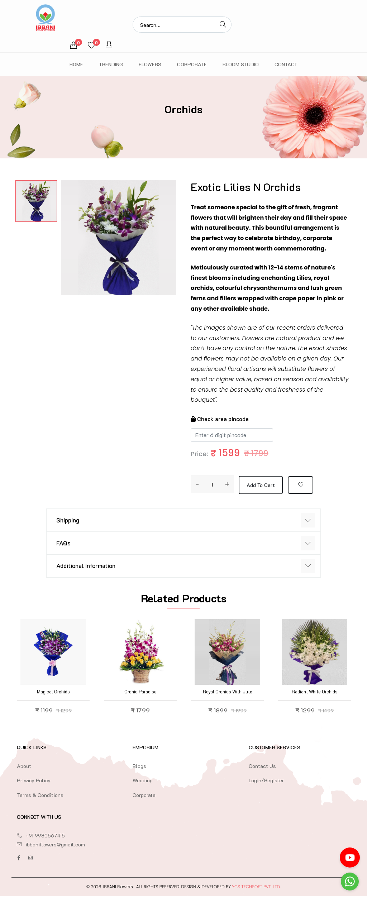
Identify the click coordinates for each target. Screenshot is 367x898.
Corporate (192, 64)
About (24, 767)
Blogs (139, 767)
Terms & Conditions (40, 796)
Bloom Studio (241, 64)
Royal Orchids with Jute (227, 693)
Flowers (150, 64)
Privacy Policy (34, 782)
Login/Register (266, 782)
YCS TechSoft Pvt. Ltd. (256, 888)
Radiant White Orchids (314, 693)
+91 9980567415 (45, 837)
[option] (36, 201)
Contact (286, 64)
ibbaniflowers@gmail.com (55, 846)
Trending (111, 64)
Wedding (143, 782)
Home (76, 64)
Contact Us (262, 767)
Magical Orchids (53, 693)
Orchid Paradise (140, 693)
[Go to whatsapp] (350, 881)
